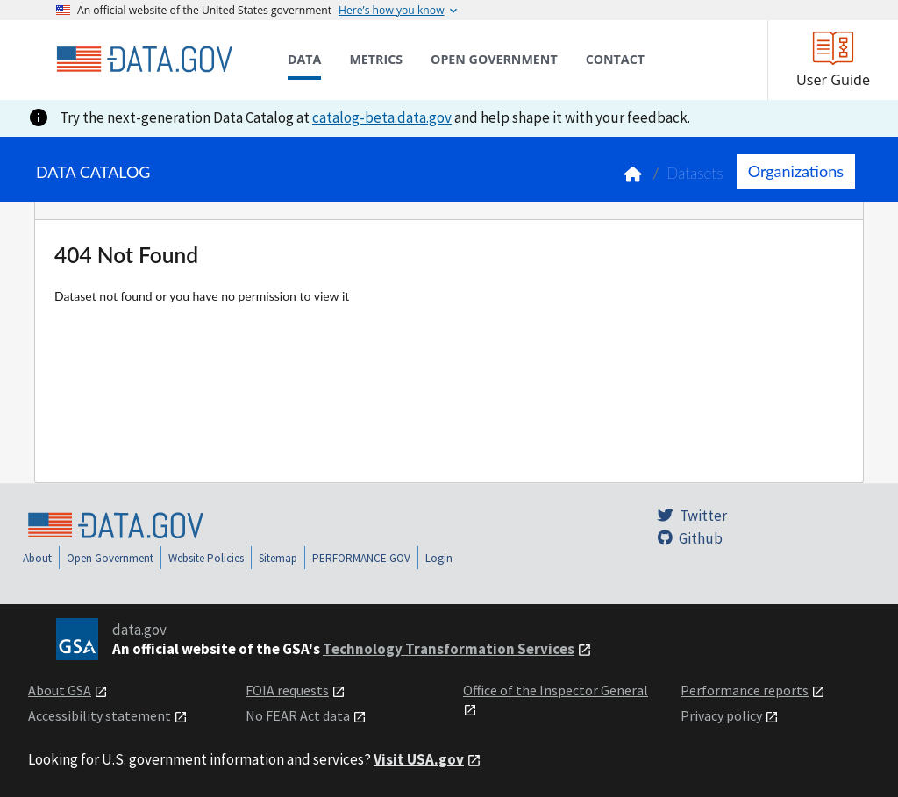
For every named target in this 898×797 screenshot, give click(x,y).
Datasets (694, 173)
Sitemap (278, 558)
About (37, 558)
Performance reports (745, 690)
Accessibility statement (99, 715)
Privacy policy (721, 715)
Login (439, 558)
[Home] (144, 60)
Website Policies (206, 558)
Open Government (110, 558)
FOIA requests (287, 690)
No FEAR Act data (298, 715)
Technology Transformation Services (448, 648)
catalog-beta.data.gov (382, 117)
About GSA (59, 690)
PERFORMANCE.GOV (361, 558)
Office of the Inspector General (555, 690)
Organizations (796, 171)
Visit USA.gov (419, 759)
